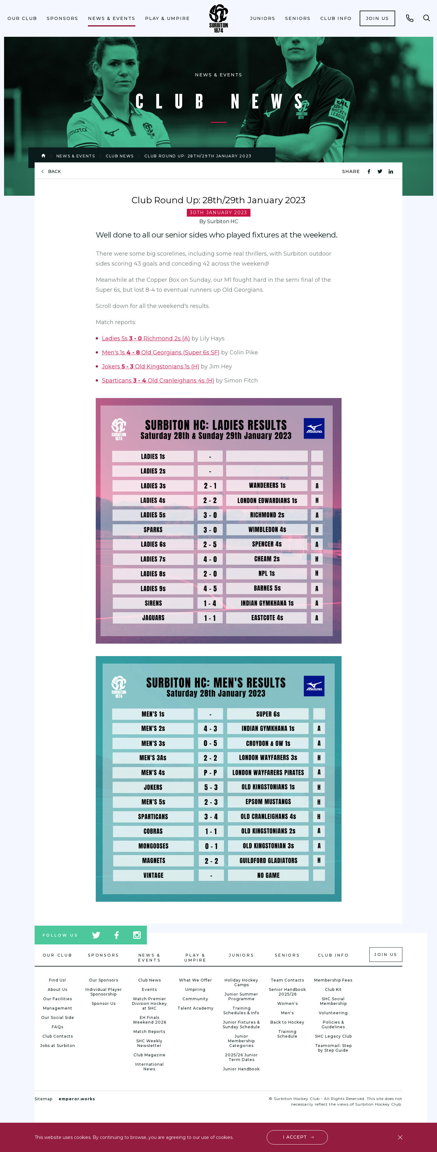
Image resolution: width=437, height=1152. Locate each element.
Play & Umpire (167, 18)
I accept (295, 1137)
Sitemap (43, 1099)
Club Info (336, 18)
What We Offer (195, 980)
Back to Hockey (287, 1022)
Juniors (262, 18)
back (54, 171)
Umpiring (195, 989)
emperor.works (77, 1099)
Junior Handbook (241, 1069)
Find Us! (57, 980)
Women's (287, 1003)
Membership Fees (333, 980)
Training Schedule (287, 1034)
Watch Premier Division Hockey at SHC (149, 1003)
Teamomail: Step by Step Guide (333, 1048)
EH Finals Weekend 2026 (149, 1020)
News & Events (111, 18)
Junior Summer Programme (241, 996)
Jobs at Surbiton (57, 1045)
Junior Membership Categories (241, 1041)
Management (57, 1008)
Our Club (22, 18)
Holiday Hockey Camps (241, 982)
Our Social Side (57, 1017)
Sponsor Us (104, 1003)
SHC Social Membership (333, 1001)
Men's (287, 1012)
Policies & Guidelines (333, 1024)
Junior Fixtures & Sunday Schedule (241, 1024)
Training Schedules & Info (241, 1010)
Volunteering (333, 1012)
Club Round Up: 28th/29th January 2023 (198, 156)
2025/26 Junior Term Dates (241, 1057)
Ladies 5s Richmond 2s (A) (146, 338)
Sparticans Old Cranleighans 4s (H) (158, 380)
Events (149, 989)
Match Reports (149, 1031)
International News (149, 1066)
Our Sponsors (103, 980)
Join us (377, 18)
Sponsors (62, 18)
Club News (120, 156)
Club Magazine (150, 1055)
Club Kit (333, 989)
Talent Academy (195, 1008)
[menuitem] (22, 18)
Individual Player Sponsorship (103, 991)
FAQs (57, 1027)
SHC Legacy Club (333, 1036)
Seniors (298, 18)
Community (195, 998)
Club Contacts (57, 1036)
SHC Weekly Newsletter (149, 1043)
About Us (57, 989)
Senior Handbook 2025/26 (287, 991)
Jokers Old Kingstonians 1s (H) (150, 366)
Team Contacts (287, 980)
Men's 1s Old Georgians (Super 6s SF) (161, 352)
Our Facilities (57, 998)
